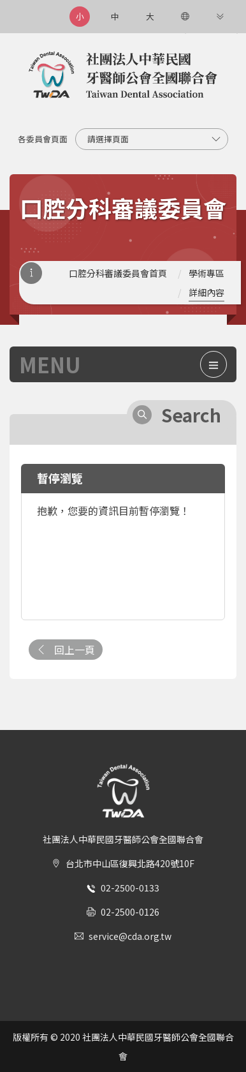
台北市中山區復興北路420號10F (130, 863)
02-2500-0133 (130, 887)
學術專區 (206, 273)
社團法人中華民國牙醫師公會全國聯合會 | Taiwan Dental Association (123, 75)
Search (191, 415)
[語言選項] (184, 16)
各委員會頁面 (43, 139)
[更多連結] (219, 16)
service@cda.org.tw (130, 936)
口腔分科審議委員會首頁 (118, 273)
